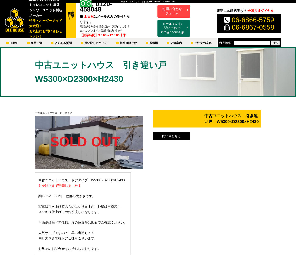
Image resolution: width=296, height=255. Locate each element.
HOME (12, 43)
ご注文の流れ (201, 43)
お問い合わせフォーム (172, 11)
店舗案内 (174, 43)
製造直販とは (126, 43)
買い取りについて (94, 43)
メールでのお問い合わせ (172, 28)
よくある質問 (61, 43)
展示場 (152, 43)
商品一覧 (34, 43)
